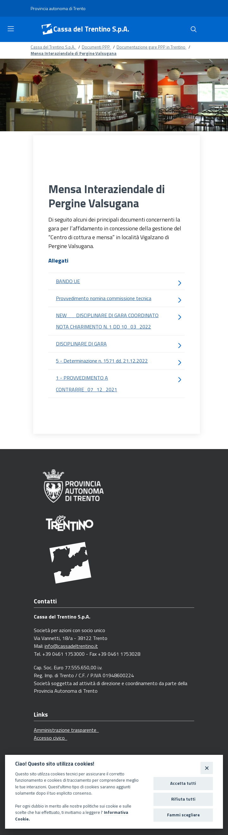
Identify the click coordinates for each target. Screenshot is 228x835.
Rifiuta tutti (183, 799)
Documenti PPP (96, 47)
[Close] (207, 768)
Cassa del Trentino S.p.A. (91, 29)
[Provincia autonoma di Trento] (58, 8)
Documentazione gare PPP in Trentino (151, 47)
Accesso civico (50, 738)
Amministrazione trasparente (66, 730)
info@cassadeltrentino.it (71, 646)
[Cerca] (193, 29)
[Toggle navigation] (11, 29)
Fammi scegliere (183, 815)
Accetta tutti (183, 783)
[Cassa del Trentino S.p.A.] (47, 29)
